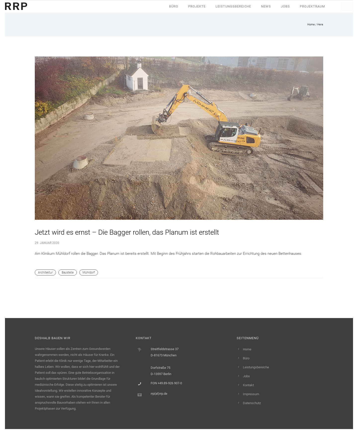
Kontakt (248, 385)
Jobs (285, 6)
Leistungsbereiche (233, 6)
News (266, 6)
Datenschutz (252, 403)
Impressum (251, 394)
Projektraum (312, 6)
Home (311, 24)
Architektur (45, 272)
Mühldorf (89, 272)
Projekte (197, 6)
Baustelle (68, 272)
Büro (173, 6)
